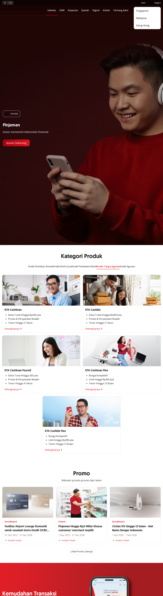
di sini (42, 580)
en (10, 3)
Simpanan (114, 432)
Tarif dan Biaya (9, 542)
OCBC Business (9, 499)
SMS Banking (8, 504)
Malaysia (141, 18)
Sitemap (134, 571)
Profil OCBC (61, 484)
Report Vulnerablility (152, 571)
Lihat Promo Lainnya (82, 306)
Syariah (85, 10)
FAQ (31, 537)
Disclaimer (83, 571)
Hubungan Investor (64, 489)
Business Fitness (9, 462)
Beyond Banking (9, 457)
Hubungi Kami (62, 544)
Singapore (142, 10)
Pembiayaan (115, 437)
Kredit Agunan (127, 21)
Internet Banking (9, 494)
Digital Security (36, 552)
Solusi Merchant (9, 509)
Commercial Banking (65, 432)
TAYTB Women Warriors (13, 437)
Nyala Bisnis (7, 432)
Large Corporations (65, 437)
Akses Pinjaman (9, 447)
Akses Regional (9, 467)
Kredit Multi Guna (62, 21)
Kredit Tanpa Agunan (108, 21)
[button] (156, 542)
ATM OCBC (7, 484)
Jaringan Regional (64, 467)
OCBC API (6, 519)
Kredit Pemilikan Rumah (40, 21)
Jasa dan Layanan (10, 537)
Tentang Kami (120, 10)
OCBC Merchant (9, 514)
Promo (5, 532)
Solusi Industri (62, 462)
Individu (51, 10)
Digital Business (9, 452)
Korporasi (73, 10)
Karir (31, 542)
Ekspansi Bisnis (63, 442)
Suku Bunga (7, 552)
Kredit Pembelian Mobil (84, 21)
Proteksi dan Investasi (120, 447)
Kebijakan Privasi (100, 571)
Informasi (60, 479)
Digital (95, 10)
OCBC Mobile (8, 479)
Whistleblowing (119, 571)
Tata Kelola (61, 494)
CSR (58, 499)
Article (32, 547)
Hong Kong (142, 25)
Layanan (114, 442)
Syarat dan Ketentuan (39, 532)
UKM (61, 10)
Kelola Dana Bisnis (10, 442)
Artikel (106, 10)
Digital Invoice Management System (18, 489)
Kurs (4, 547)
